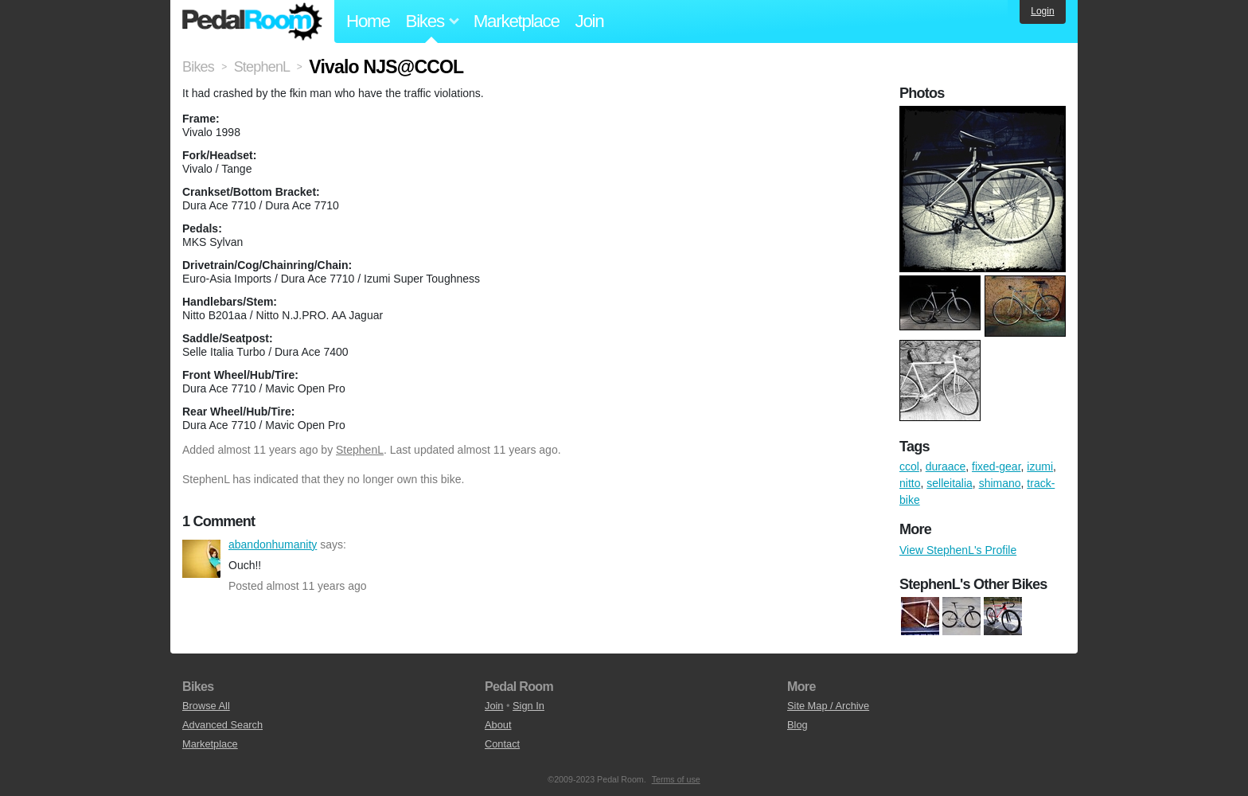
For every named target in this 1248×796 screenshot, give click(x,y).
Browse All (206, 706)
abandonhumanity (201, 559)
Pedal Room (252, 21)
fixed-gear (996, 466)
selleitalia (949, 483)
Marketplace (517, 21)
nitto (909, 483)
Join (589, 21)
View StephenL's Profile (957, 550)
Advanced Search (222, 725)
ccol (909, 466)
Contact (502, 744)
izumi (1040, 466)
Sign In (528, 706)
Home (368, 21)
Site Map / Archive (828, 706)
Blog (797, 725)
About (498, 725)
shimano (1000, 483)
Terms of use (676, 779)
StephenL (360, 449)
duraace (946, 466)
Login (1042, 11)
